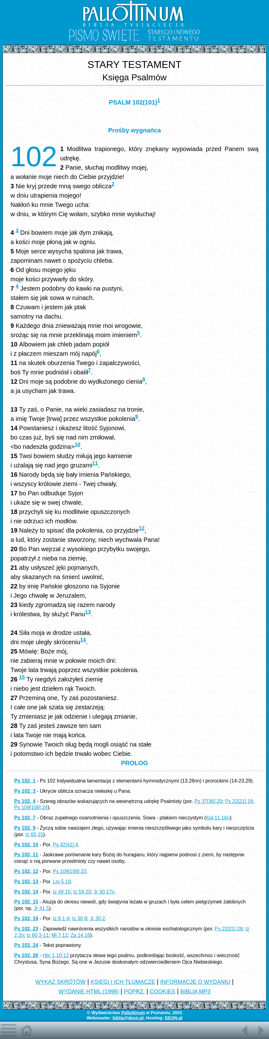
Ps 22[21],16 (239, 801)
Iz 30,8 (79, 918)
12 (141, 528)
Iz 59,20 (82, 891)
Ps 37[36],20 (208, 801)
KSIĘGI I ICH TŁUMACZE (123, 982)
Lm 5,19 (62, 881)
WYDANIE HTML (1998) (89, 991)
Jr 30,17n (104, 891)
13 (88, 612)
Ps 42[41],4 (65, 844)
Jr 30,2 (97, 918)
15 (22, 677)
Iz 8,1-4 (61, 918)
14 (83, 640)
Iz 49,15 (61, 891)
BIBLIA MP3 (195, 991)
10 (77, 445)
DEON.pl (173, 1017)
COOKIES (162, 991)
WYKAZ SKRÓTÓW (60, 982)
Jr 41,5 (41, 908)
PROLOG (134, 763)
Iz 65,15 (34, 834)
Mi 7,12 (60, 935)
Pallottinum (133, 1012)
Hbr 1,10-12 (56, 955)
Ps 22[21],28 (229, 928)
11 (95, 463)
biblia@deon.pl (128, 1017)
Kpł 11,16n (218, 817)
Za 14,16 (80, 935)
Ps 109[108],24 (31, 807)
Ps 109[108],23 (69, 871)
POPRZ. (134, 991)
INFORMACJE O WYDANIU (195, 982)
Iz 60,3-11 (38, 935)
